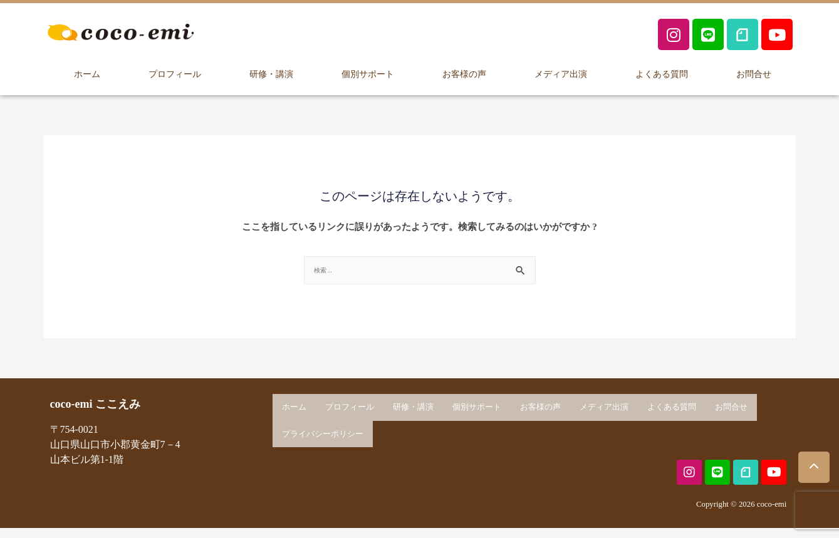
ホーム (87, 73)
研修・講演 (270, 73)
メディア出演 (561, 73)
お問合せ (754, 73)
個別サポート (367, 73)
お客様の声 (463, 73)
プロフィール (174, 73)
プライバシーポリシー (322, 431)
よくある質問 (661, 73)
